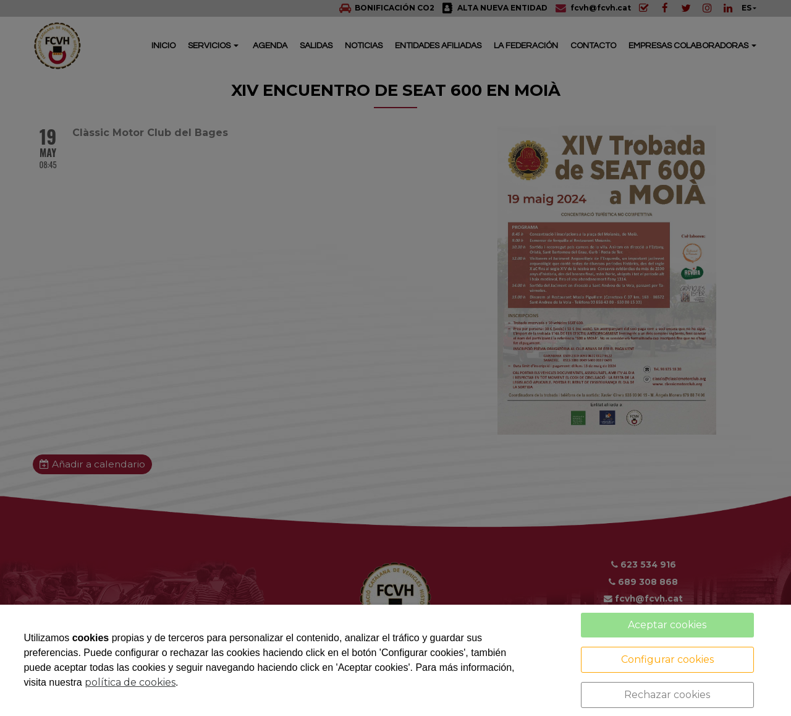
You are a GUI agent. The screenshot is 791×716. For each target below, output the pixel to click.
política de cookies (130, 682)
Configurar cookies (667, 659)
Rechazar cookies (667, 695)
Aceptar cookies (667, 625)
